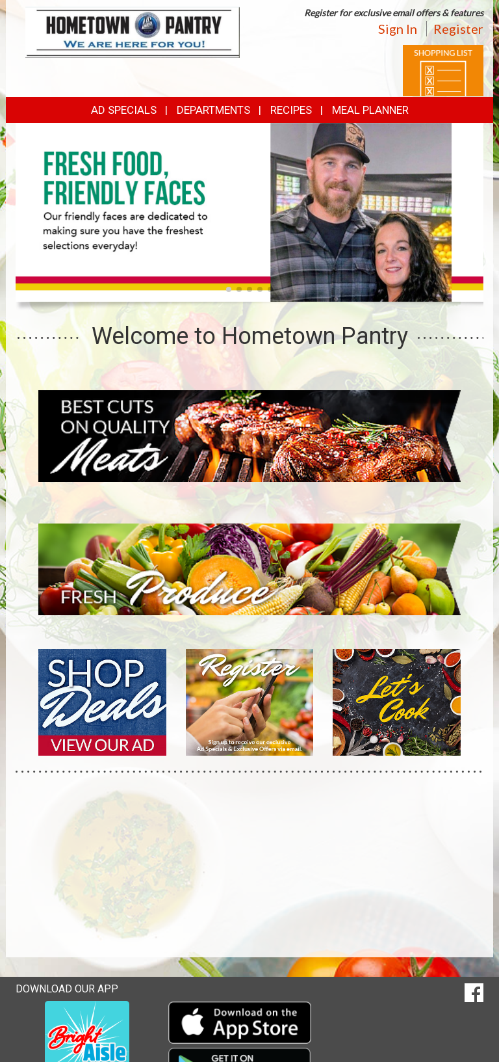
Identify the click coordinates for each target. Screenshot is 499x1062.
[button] (228, 289)
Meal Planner (370, 109)
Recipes (291, 109)
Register (458, 28)
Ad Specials (124, 109)
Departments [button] (213, 109)
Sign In (397, 28)
